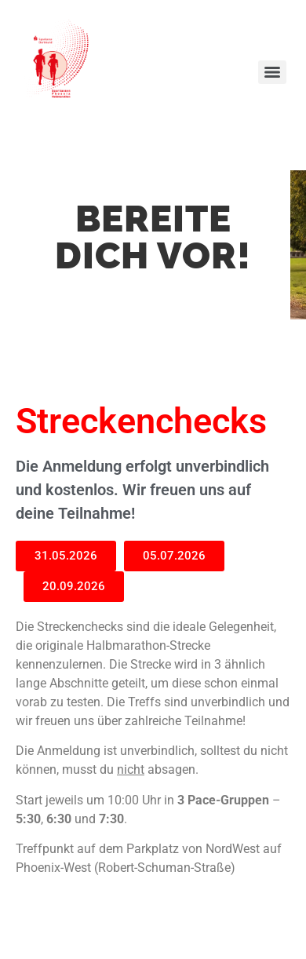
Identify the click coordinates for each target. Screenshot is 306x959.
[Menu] (272, 72)
